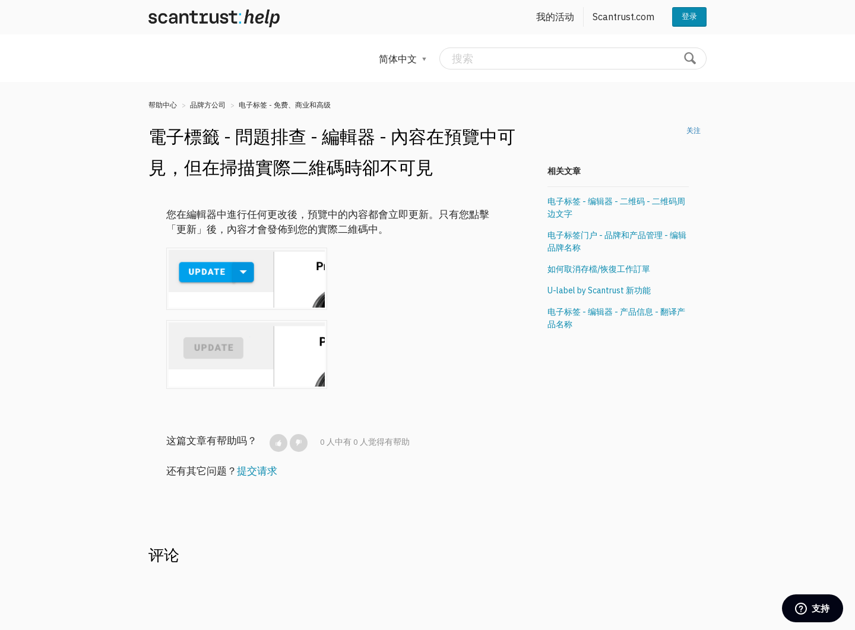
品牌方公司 (208, 104)
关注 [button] (693, 130)
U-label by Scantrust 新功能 (599, 290)
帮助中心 (162, 104)
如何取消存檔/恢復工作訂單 (598, 269)
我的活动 (555, 17)
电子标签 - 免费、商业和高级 (285, 104)
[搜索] (573, 58)
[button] (278, 443)
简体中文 (399, 59)
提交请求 (257, 470)
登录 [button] (689, 16)
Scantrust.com (623, 17)
